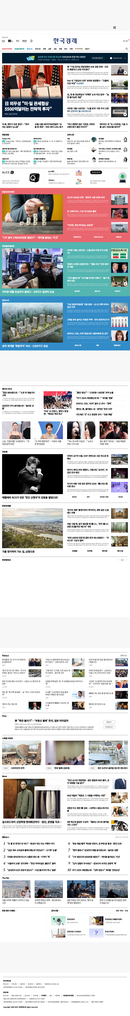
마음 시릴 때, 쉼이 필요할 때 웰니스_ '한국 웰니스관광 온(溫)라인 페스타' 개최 (87, 525)
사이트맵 (35, 995)
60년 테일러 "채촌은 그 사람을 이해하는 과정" (86, 795)
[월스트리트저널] (17, 41)
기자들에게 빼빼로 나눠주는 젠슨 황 (57, 704)
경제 (44, 49)
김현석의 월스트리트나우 (9, 149)
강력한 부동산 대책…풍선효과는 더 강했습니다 (48, 901)
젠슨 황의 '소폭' (72, 151)
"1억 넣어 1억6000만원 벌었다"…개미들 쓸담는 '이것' (30, 237)
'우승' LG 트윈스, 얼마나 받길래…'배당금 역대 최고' (56, 412)
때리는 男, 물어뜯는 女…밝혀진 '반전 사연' (94, 409)
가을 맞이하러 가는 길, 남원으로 (18, 551)
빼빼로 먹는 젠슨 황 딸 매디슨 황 (101, 693)
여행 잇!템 (120, 551)
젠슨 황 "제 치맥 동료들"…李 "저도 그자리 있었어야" (21, 693)
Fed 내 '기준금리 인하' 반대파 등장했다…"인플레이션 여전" (88, 82)
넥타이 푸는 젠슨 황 (9, 704)
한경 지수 (98, 237)
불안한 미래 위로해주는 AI (107, 161)
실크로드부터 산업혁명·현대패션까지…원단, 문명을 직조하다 (32, 822)
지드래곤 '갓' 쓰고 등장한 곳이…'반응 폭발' (94, 414)
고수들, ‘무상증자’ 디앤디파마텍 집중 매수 (48, 162)
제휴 (12, 995)
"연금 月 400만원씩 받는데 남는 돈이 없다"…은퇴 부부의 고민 (57, 660)
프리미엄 (80, 49)
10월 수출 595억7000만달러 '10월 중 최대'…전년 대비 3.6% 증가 (49, 125)
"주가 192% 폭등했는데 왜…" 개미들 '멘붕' (94, 398)
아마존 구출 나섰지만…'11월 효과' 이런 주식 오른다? (88, 110)
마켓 (119, 237)
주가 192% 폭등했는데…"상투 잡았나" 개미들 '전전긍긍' (96, 870)
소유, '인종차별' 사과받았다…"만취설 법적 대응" (15, 443)
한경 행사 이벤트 (8, 910)
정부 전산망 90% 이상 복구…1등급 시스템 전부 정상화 (21, 682)
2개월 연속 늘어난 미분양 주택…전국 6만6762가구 (88, 319)
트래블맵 (74, 551)
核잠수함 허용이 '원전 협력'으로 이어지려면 (78, 162)
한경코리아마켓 (7, 49)
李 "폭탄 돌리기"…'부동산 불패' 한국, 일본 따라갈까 (41, 720)
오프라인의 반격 (13, 768)
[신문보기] (3, 41)
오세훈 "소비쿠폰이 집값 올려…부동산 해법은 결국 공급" (57, 693)
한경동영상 (6, 559)
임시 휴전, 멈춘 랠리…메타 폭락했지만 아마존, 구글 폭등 (16, 152)
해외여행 (104, 551)
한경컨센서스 (77, 237)
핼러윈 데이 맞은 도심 (97, 704)
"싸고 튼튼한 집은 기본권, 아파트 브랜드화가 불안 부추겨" (81, 125)
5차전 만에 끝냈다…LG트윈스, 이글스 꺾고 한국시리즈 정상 (100, 671)
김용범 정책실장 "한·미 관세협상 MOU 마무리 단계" (64, 682)
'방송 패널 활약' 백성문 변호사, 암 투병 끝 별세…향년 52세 (96, 843)
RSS (50, 995)
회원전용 (5, 134)
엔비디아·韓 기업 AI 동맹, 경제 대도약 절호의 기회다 (78, 142)
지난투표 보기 (109, 727)
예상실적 (77, 291)
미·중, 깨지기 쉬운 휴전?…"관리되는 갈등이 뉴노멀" (15, 125)
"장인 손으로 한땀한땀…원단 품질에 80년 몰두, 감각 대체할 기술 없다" (88, 782)
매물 (97, 345)
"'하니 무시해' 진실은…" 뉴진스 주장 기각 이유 (80, 443)
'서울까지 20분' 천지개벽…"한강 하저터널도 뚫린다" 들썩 (31, 863)
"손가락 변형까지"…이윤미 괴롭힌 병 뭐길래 (48, 443)
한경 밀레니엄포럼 (57, 768)
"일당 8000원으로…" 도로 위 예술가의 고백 (18, 394)
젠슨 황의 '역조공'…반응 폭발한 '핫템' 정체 (113, 443)
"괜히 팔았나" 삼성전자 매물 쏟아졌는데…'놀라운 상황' (95, 850)
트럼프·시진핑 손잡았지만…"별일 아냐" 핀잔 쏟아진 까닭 (88, 265)
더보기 (87, 49)
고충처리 (22, 984)
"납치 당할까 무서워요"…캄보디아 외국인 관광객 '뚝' (94, 863)
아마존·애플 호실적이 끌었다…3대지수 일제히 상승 (28, 291)
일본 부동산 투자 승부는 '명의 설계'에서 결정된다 (80, 901)
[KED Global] (24, 41)
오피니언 (38, 49)
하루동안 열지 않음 (117, 58)
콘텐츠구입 (18, 995)
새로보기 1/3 (124, 655)
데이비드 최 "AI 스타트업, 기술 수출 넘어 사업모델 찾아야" (114, 125)
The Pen (5, 878)
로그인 (125, 41)
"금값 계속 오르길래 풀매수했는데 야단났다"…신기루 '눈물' (32, 850)
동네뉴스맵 (78, 345)
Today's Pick (6, 139)
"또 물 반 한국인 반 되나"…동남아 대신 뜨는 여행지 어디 (30, 843)
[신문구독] (31, 41)
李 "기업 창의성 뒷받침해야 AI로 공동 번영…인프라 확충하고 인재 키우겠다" (87, 68)
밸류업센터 (117, 345)
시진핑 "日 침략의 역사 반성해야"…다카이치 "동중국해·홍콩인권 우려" (101, 684)
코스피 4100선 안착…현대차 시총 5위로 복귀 (86, 197)
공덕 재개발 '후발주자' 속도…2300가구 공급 (25, 346)
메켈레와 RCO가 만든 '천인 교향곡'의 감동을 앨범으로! (30, 497)
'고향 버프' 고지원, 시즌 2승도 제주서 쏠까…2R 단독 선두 (57, 671)
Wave (4, 776)
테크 (65, 49)
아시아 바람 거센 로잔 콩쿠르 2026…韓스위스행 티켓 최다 (87, 485)
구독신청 (14, 984)
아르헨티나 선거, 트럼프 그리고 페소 (109, 152)
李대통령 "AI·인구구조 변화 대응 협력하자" (14, 660)
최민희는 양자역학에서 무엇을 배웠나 (110, 142)
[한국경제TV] (10, 41)
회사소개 (5, 984)
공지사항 (54, 910)
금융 (49, 49)
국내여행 (89, 551)
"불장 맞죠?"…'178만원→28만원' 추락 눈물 (94, 392)
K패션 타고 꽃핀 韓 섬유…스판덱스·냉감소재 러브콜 (88, 809)
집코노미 (29, 49)
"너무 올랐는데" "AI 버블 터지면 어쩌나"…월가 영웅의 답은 (88, 279)
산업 (55, 49)
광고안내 (30, 984)
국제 (71, 49)
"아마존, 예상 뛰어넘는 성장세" (80, 225)
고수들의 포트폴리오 (40, 159)
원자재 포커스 (38, 139)
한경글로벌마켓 (19, 49)
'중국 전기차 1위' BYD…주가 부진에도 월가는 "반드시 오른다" (14, 671)
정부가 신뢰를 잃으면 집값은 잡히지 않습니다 (113, 901)
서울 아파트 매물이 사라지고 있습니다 (15, 901)
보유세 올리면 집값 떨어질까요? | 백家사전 (101, 660)
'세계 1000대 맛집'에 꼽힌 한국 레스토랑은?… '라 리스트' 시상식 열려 (88, 539)
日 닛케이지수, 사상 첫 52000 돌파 (81, 211)
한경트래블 (6, 505)
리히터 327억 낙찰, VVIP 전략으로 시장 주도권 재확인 (87, 457)
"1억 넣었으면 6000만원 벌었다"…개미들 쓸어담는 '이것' (96, 856)
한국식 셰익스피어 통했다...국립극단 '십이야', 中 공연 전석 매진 (87, 471)
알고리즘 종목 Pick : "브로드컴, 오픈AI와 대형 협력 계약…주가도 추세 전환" (48, 152)
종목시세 (97, 291)
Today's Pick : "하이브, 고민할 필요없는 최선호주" (16, 142)
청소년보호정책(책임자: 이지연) (86, 995)
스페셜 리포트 (7, 738)
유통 (60, 49)
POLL (4, 716)
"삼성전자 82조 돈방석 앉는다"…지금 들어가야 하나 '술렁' (31, 870)
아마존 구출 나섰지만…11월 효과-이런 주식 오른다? (87, 251)
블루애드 (39, 984)
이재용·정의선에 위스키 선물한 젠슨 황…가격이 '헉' (28, 856)
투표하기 (109, 722)
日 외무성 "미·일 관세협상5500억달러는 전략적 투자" (28, 106)
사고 (126, 910)
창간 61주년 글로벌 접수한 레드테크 (108, 768)
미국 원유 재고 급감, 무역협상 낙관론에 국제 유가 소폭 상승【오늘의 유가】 (16, 162)
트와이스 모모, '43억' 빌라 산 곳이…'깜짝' (93, 403)
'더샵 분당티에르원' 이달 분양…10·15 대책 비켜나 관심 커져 (88, 305)
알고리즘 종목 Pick (39, 149)
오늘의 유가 (5, 159)
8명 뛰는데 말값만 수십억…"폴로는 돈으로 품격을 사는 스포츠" (88, 823)
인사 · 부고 (119, 910)
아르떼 (4, 451)
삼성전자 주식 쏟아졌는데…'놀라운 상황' (18, 407)
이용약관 (57, 995)
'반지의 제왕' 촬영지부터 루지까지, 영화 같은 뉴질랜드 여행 (88, 511)
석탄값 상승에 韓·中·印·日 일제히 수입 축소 (48, 142)
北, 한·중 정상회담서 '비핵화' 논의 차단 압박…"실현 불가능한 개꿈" (88, 96)
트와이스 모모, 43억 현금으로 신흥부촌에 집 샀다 (87, 333)
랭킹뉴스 (5, 837)
